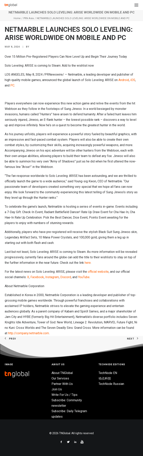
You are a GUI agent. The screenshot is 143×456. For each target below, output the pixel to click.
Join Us (57, 389)
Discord (65, 277)
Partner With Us (62, 384)
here (88, 263)
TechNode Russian (111, 384)
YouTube (83, 277)
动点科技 (105, 378)
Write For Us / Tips (64, 395)
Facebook (37, 277)
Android (123, 80)
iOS (132, 80)
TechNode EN (108, 373)
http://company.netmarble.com (28, 333)
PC (12, 85)
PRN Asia (28, 18)
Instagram (51, 277)
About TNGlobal (62, 373)
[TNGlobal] (11, 5)
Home (17, 18)
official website (98, 271)
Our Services (60, 378)
